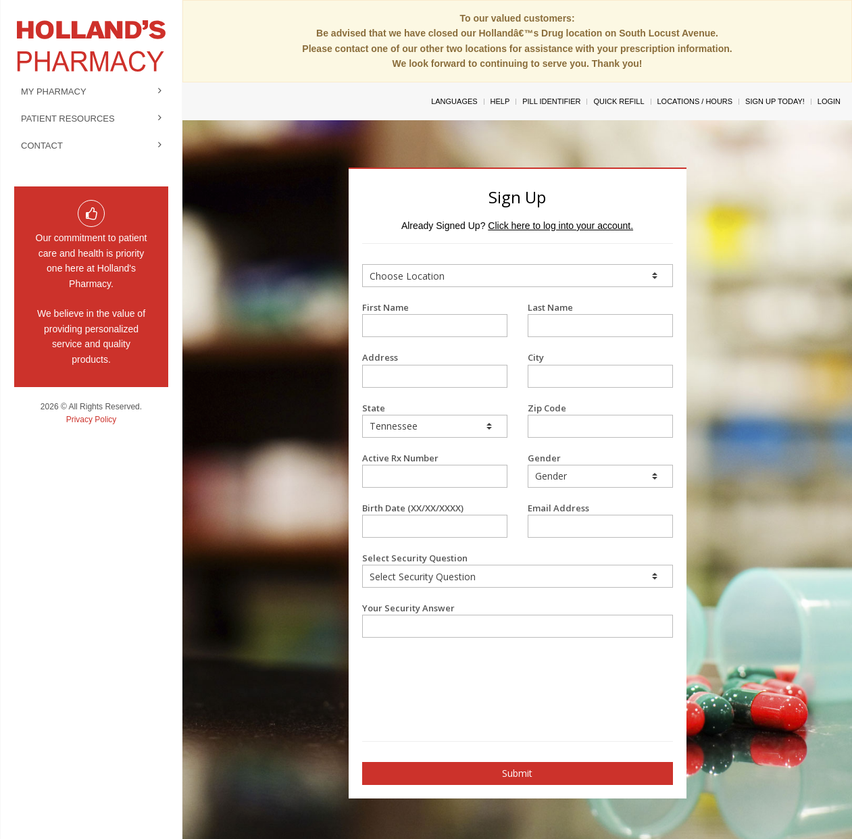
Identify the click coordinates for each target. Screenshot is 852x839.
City (600, 369)
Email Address (600, 520)
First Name (434, 319)
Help (500, 101)
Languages (454, 101)
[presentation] (441, 671)
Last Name (600, 319)
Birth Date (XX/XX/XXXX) (434, 520)
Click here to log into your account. (560, 225)
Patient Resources (68, 118)
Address (434, 369)
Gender (600, 470)
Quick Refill (618, 101)
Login (829, 101)
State (434, 420)
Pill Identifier (551, 101)
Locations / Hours (695, 101)
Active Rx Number (434, 470)
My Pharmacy (53, 91)
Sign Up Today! (775, 101)
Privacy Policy (91, 419)
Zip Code (600, 420)
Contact (42, 146)
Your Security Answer (517, 620)
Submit (517, 773)
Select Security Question (517, 570)
